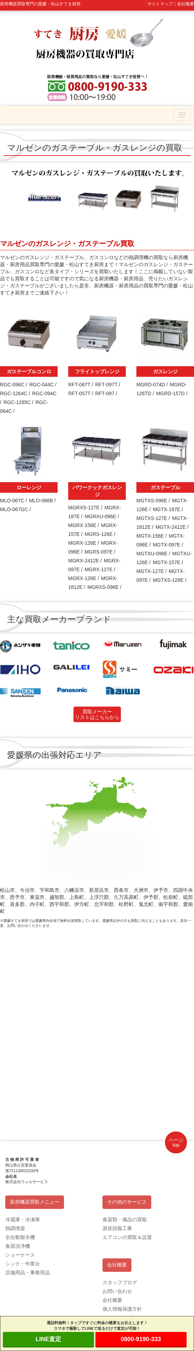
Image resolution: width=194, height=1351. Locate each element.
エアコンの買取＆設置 (127, 1237)
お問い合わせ (117, 1291)
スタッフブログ (119, 1282)
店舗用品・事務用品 (27, 1272)
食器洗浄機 (17, 1246)
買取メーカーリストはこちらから (97, 714)
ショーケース (20, 1255)
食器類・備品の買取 (124, 1219)
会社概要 (117, 1265)
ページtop (176, 1142)
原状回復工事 (117, 1228)
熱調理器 (15, 1228)
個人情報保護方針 (122, 1309)
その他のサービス (127, 1202)
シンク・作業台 (22, 1264)
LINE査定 (48, 1339)
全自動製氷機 (20, 1237)
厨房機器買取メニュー (34, 1202)
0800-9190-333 (141, 1339)
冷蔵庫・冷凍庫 (22, 1219)
